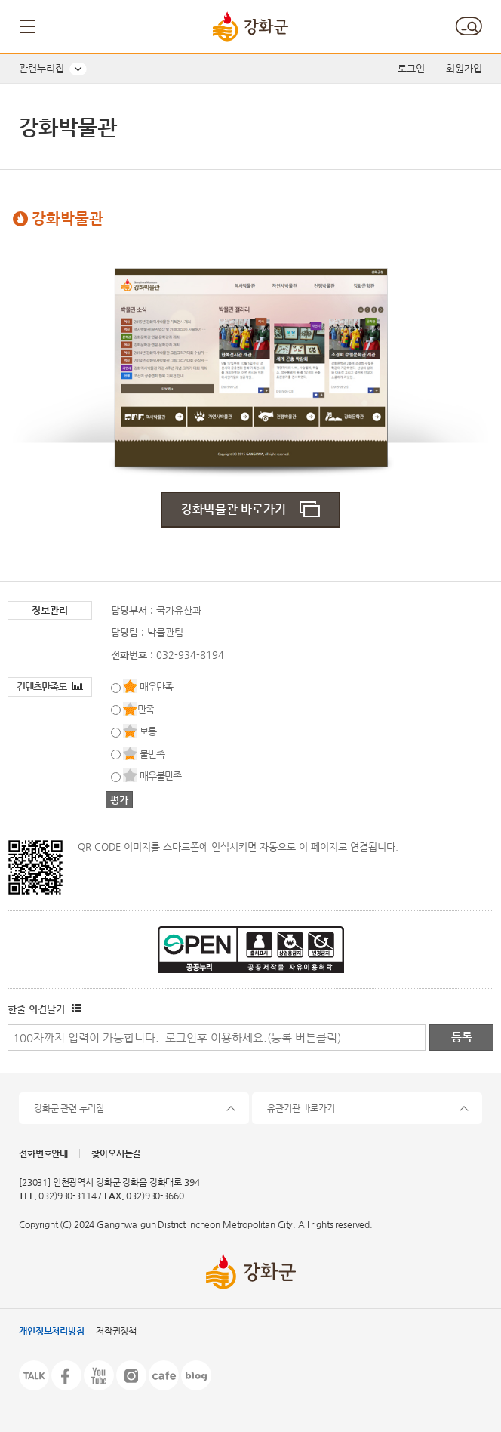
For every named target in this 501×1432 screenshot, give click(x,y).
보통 (148, 731)
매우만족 (156, 686)
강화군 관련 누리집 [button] (69, 1108)
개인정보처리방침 (52, 1331)
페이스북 (66, 1375)
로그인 (411, 68)
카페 (164, 1375)
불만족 (152, 753)
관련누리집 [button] (41, 68)
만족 (145, 709)
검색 (468, 26)
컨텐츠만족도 (50, 686)
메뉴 (28, 26)
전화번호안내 (43, 1153)
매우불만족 (160, 775)
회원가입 (464, 68)
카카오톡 (34, 1375)
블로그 (196, 1375)
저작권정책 (116, 1331)
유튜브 (99, 1375)
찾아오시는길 (115, 1153)
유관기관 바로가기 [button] (301, 1108)
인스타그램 (131, 1375)
